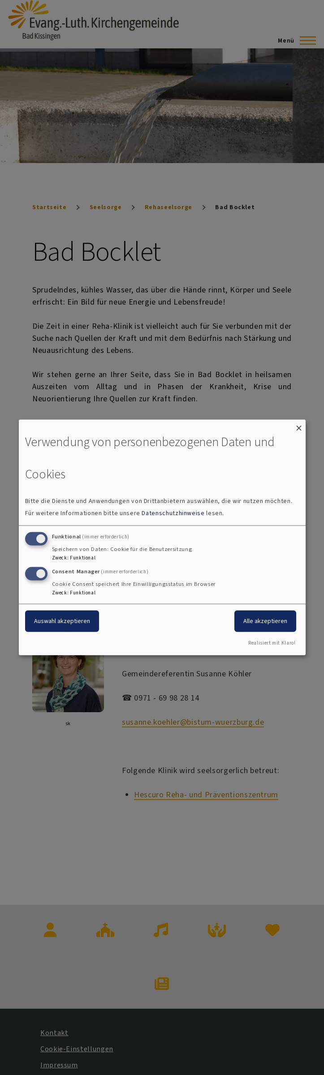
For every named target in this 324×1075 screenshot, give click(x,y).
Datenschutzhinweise (173, 513)
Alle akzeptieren (265, 620)
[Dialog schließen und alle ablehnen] (299, 425)
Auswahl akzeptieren (62, 620)
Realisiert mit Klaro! (271, 643)
